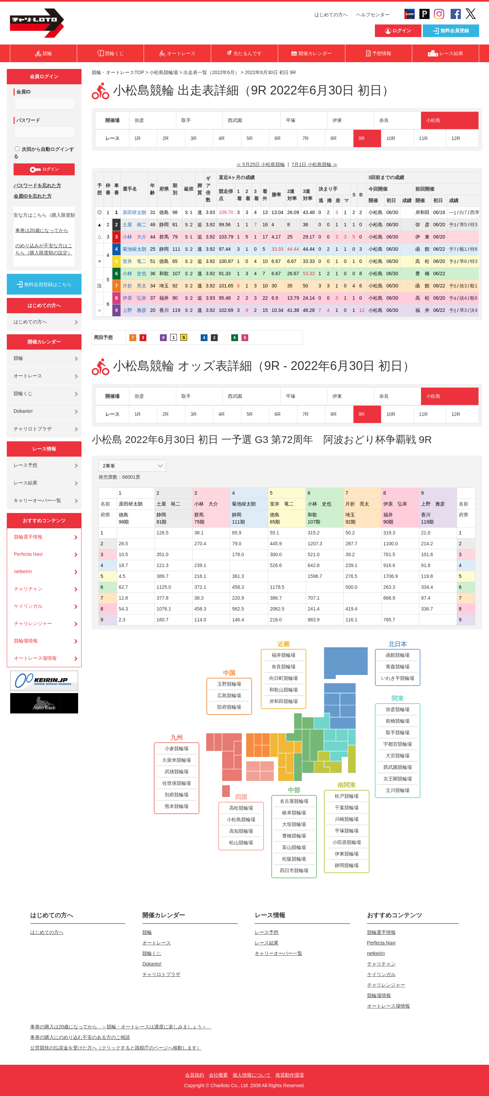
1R (137, 138)
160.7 (162, 619)
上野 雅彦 (134, 310)
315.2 (314, 532)
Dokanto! (23, 411)
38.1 (198, 532)
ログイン (44, 169)
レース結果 (25, 482)
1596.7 (315, 576)
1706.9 (390, 576)
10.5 (123, 554)
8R (333, 138)
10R (390, 138)
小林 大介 (134, 237)
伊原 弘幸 (134, 298)
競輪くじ (23, 393)
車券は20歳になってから (41, 230)
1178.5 (277, 587)
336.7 (427, 609)
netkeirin (23, 571)
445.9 (276, 543)
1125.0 (164, 587)
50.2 (350, 532)
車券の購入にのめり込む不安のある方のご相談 (80, 1037)
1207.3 (315, 543)
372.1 (200, 587)
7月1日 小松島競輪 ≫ (314, 164)
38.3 (198, 598)
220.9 (238, 598)
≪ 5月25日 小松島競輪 (260, 164)
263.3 (389, 587)
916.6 (389, 565)
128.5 (162, 532)
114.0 (200, 619)
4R (221, 138)
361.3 (238, 576)
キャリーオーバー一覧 (37, 500)
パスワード (28, 120)
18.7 (123, 565)
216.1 (200, 576)
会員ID (23, 91)
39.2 (350, 554)
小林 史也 (134, 273)
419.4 (351, 609)
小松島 (433, 120)
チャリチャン (28, 588)
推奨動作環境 (289, 1075)
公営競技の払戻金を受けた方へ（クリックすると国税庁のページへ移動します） (115, 1047)
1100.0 (390, 543)
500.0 (351, 587)
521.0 (314, 554)
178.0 (238, 554)
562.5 (238, 609)
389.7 (162, 576)
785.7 (389, 619)
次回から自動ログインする (44, 152)
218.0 (276, 619)
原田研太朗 (134, 212)
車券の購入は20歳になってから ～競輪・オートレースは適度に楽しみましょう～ (121, 1026)
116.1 (351, 619)
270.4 (200, 543)
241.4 (314, 609)
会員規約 (194, 1075)
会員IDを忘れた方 (33, 196)
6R (277, 138)
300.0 (276, 554)
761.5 (389, 554)
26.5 (123, 543)
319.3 (389, 532)
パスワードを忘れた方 (37, 185)
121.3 (162, 565)
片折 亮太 (134, 285)
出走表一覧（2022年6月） (211, 72)
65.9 (236, 532)
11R (423, 138)
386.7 (276, 598)
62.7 (123, 587)
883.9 (314, 619)
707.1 (314, 598)
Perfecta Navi (28, 554)
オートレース (28, 375)
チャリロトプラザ (33, 428)
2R (165, 138)
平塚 (290, 120)
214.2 (427, 543)
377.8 (162, 598)
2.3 (122, 619)
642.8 (314, 565)
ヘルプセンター (373, 14)
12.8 (123, 598)
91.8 (425, 565)
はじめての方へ (331, 14)
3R (194, 138)
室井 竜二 (134, 261)
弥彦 (139, 120)
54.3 (123, 609)
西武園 (235, 120)
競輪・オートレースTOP (118, 72)
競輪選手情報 (28, 537)
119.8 (427, 576)
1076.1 (164, 609)
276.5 (351, 576)
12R (455, 138)
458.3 (238, 587)
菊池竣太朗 (134, 249)
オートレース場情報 (35, 658)
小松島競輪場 (163, 72)
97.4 (425, 598)
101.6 (427, 554)
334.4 (427, 587)
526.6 (276, 565)
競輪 (18, 358)
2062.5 (277, 609)
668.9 (389, 598)
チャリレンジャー (33, 623)
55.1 (274, 532)
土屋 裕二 (134, 224)
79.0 (236, 543)
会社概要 (218, 1075)
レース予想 (25, 465)
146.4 (238, 619)
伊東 (337, 120)
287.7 (351, 543)
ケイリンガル (28, 606)
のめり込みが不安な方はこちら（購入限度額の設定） (43, 249)
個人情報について (252, 1075)
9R (362, 138)
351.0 (162, 554)
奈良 (384, 120)
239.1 (200, 565)
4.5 (122, 576)
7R (306, 138)
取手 (186, 120)
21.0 (425, 532)
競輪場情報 (26, 640)
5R (250, 138)
